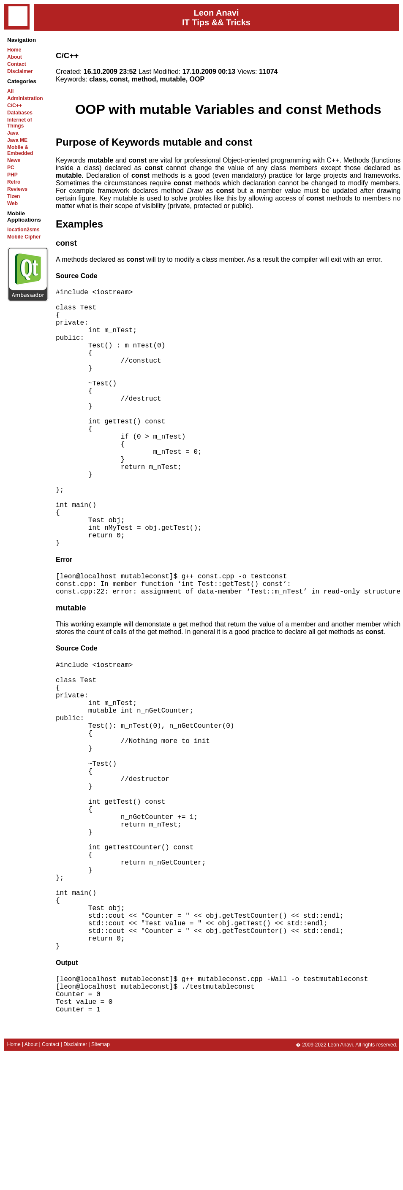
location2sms (23, 230)
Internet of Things (19, 123)
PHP (12, 175)
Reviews (17, 189)
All (10, 91)
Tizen (13, 196)
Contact (16, 64)
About (14, 57)
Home (14, 50)
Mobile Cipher (24, 237)
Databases (20, 113)
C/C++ (14, 105)
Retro (13, 182)
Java (13, 133)
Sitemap (100, 1179)
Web (12, 203)
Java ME (17, 140)
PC (10, 168)
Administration (25, 98)
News (13, 160)
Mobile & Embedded (20, 150)
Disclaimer (20, 71)
